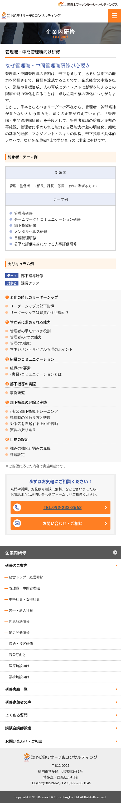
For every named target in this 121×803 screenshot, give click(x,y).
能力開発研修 (19, 632)
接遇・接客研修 (21, 644)
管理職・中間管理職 (24, 588)
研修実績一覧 (16, 689)
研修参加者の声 (18, 702)
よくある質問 (16, 715)
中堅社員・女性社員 (24, 599)
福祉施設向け (19, 677)
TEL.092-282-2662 (62, 508)
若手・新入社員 (21, 611)
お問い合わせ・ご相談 (62, 523)
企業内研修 (15, 552)
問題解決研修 (19, 621)
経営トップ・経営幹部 (26, 577)
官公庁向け (17, 655)
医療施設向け (19, 666)
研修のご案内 (16, 565)
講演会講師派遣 (18, 728)
